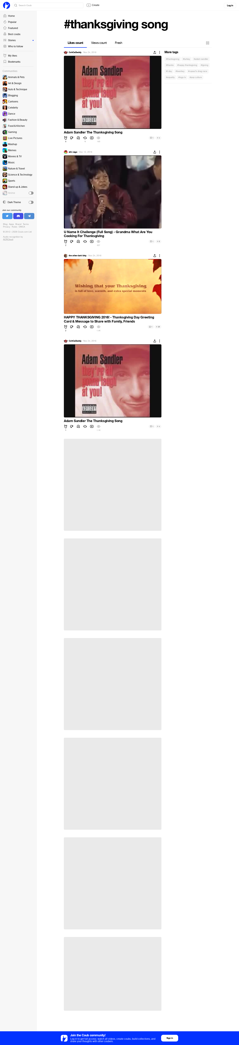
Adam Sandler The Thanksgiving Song (93, 132)
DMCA (22, 226)
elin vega (73, 152)
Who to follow (13, 46)
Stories (18, 40)
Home (9, 16)
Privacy (6, 226)
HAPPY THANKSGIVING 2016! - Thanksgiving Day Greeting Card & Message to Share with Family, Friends (109, 319)
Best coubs (11, 34)
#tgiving (204, 65)
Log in (230, 5)
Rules (14, 226)
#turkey (186, 59)
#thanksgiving (172, 59)
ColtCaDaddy (75, 52)
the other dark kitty (77, 256)
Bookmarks (11, 62)
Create (92, 5)
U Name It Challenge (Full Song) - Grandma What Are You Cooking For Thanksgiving (108, 234)
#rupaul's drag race (197, 71)
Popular (9, 22)
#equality (170, 77)
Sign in (169, 1038)
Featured (10, 28)
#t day (169, 71)
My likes (10, 56)
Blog (5, 224)
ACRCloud (8, 239)
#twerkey (180, 71)
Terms (26, 224)
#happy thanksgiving (187, 65)
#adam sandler (201, 59)
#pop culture (196, 77)
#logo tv (182, 77)
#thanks (170, 65)
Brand (18, 224)
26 (158, 326)
